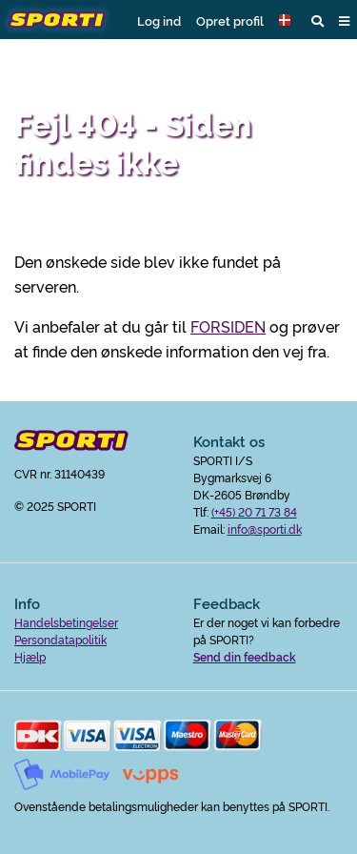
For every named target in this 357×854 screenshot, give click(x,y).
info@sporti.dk (265, 528)
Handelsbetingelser (66, 622)
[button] (287, 20)
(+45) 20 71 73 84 (254, 511)
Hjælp (30, 656)
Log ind (159, 20)
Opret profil (230, 20)
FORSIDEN (228, 325)
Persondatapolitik (60, 639)
